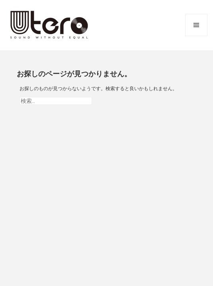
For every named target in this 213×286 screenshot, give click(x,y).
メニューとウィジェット (196, 25)
